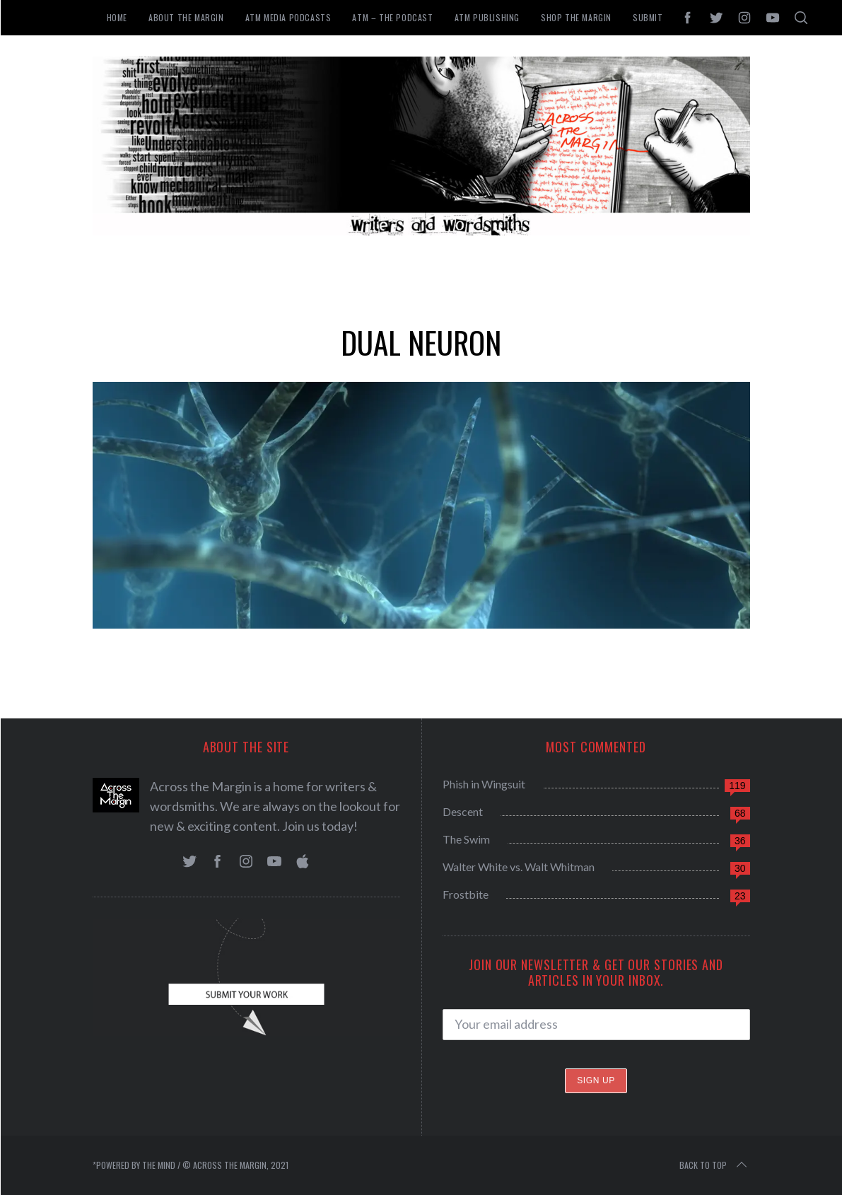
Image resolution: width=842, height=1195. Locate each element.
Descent (463, 811)
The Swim (466, 839)
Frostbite (466, 894)
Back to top (714, 1165)
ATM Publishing (487, 17)
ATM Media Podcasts (288, 17)
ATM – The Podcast (392, 17)
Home (117, 17)
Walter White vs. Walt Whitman (519, 866)
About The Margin (186, 17)
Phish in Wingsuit (484, 784)
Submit (648, 17)
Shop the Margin (576, 17)
